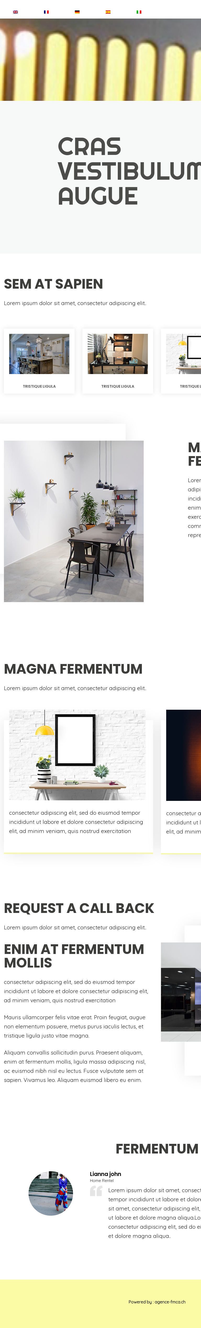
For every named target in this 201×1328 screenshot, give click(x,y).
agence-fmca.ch (170, 1301)
